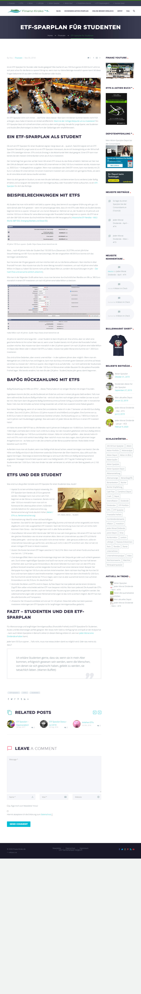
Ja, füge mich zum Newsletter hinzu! (22, 806)
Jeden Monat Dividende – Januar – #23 (124, 422)
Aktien (30, 3)
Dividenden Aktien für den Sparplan (124, 385)
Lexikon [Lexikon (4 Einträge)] (123, 537)
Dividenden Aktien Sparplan (76, 11)
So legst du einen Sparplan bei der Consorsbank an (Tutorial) (120, 206)
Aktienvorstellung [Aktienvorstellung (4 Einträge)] (113, 473)
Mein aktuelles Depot (123, 397)
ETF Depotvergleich (102, 3)
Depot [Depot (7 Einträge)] (116, 496)
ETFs (21, 3)
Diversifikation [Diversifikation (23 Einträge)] (112, 501)
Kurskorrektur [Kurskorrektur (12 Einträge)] (112, 537)
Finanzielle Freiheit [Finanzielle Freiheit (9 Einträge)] (114, 514)
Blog (58, 11)
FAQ (127, 11)
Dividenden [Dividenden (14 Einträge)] (111, 505)
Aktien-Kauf (68, 3)
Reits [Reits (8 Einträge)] (109, 546)
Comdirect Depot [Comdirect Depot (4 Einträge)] (124, 491)
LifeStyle (41, 3)
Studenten (35, 693)
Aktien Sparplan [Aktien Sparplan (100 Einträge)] (113, 464)
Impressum (84, 848)
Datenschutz (46, 814)
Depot (119, 11)
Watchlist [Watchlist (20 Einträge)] (126, 560)
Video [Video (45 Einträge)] (129, 555)
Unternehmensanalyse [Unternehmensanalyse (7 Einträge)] (115, 555)
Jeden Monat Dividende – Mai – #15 (124, 409)
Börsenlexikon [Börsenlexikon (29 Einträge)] (112, 482)
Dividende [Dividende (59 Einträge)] (125, 501)
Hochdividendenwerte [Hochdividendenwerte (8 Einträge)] (115, 519)
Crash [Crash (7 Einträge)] (109, 496)
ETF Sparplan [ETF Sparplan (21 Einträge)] (118, 510)
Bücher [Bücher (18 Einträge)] (123, 482)
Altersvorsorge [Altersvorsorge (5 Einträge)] (112, 478)
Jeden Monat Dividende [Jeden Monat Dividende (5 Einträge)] (116, 528)
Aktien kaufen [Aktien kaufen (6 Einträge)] (112, 459)
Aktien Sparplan (121, 373)
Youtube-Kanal (119, 3)
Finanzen (12, 3)
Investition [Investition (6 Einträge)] (120, 523)
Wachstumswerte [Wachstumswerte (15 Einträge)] (113, 560)
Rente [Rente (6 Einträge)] (125, 546)
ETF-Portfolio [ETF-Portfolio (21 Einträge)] (124, 505)
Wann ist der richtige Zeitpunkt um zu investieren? (74, 121)
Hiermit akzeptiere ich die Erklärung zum (30, 814)
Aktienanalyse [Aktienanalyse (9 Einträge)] (127, 450)
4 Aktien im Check (120, 288)
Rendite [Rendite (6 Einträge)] (117, 546)
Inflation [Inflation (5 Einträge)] (110, 523)
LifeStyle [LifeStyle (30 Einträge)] (110, 542)
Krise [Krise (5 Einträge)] (121, 533)
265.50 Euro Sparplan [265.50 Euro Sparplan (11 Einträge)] (115, 446)
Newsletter (57, 848)
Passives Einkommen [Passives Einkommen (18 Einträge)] (124, 542)
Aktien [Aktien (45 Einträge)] (129, 446)
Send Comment (19, 824)
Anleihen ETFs (88, 722)
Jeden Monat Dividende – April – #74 (120, 223)
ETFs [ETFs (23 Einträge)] (108, 510)
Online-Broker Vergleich (102, 11)
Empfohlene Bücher (84, 3)
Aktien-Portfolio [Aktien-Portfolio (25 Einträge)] (113, 450)
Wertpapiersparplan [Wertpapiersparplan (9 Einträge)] (114, 565)
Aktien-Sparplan (54, 3)
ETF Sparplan (14, 693)
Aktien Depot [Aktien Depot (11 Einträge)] (112, 455)
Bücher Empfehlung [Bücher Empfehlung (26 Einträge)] (114, 487)
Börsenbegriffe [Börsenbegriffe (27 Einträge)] (127, 478)
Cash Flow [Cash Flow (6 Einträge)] (111, 491)
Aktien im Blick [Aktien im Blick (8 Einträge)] (125, 455)
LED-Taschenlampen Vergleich (70, 850)
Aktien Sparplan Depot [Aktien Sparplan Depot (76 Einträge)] (115, 469)
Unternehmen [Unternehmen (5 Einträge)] (112, 551)
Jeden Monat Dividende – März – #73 (121, 238)
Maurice (110, 271)
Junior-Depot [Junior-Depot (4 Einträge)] (112, 533)
